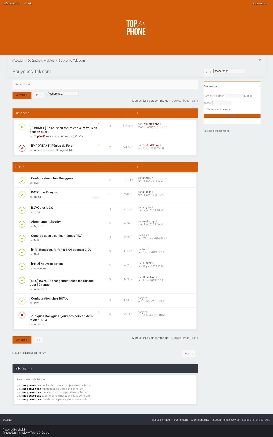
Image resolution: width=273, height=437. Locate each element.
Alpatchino (40, 150)
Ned (36, 254)
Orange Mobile (64, 150)
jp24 (36, 182)
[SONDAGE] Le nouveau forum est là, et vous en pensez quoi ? (63, 130)
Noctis (38, 196)
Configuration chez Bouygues (52, 178)
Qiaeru (45, 432)
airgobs (146, 191)
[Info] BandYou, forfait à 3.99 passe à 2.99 (61, 250)
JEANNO (147, 263)
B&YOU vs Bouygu (44, 192)
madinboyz (149, 221)
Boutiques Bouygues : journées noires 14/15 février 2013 (61, 318)
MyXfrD (38, 226)
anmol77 (147, 177)
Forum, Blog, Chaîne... (72, 136)
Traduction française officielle (20, 432)
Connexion (210, 86)
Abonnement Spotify (46, 222)
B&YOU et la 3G (42, 207)
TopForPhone (42, 136)
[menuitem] (28, 3)
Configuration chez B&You (49, 298)
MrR (36, 240)
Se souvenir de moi (218, 109)
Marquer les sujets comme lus (150, 100)
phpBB (22, 429)
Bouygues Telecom (32, 71)
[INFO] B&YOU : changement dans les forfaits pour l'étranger (62, 282)
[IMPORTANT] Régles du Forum (53, 145)
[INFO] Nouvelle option (47, 264)
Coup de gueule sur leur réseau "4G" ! (57, 236)
